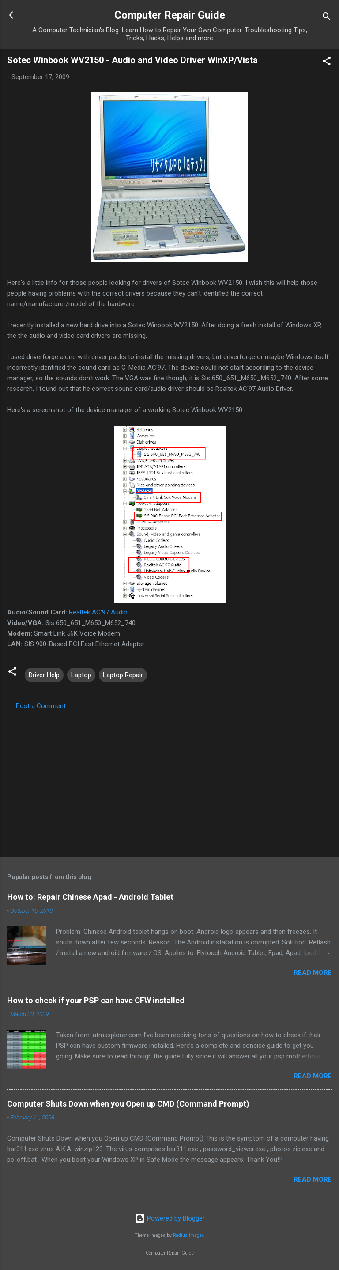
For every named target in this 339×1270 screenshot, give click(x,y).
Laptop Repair (123, 675)
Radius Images (188, 1235)
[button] (326, 62)
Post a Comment (41, 706)
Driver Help (44, 675)
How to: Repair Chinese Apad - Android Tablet (90, 897)
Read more (313, 973)
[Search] (326, 17)
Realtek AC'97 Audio (98, 612)
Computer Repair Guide (169, 15)
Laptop (81, 675)
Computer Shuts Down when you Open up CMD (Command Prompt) (128, 1103)
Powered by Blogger (170, 1218)
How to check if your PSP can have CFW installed (96, 1000)
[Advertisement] (169, 780)
